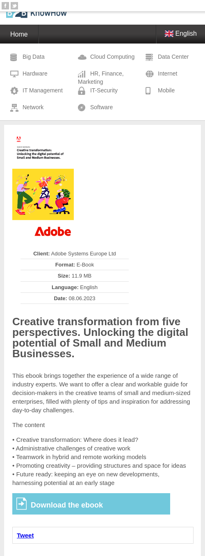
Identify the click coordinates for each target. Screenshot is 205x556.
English (181, 33)
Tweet (25, 535)
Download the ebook (67, 505)
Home (19, 34)
